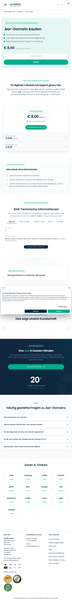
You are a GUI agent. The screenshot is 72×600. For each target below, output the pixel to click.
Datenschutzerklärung (56, 553)
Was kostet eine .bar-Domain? (36, 417)
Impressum (52, 546)
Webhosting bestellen (56, 543)
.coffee (44, 477)
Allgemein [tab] (12, 221)
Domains (21, 12)
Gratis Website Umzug (56, 560)
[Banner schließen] (69, 287)
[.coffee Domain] (44, 477)
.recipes (44, 488)
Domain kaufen (54, 539)
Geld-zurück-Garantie (56, 556)
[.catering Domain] (27, 477)
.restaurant (11, 500)
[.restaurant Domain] (11, 500)
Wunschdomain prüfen (36, 127)
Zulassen (59, 311)
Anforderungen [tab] (24, 221)
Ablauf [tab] (50, 221)
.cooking (11, 511)
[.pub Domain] (27, 488)
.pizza (11, 488)
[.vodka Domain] (27, 500)
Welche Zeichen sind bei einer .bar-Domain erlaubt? (36, 425)
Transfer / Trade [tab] (38, 221)
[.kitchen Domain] (60, 477)
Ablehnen (36, 311)
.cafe (11, 477)
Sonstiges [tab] (60, 221)
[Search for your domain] (36, 55)
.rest (60, 488)
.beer (60, 500)
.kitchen (60, 477)
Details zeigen (62, 307)
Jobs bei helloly (54, 563)
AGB (50, 549)
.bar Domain (30, 12)
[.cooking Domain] (11, 511)
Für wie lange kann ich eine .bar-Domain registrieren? (36, 432)
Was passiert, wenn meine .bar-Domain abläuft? (36, 446)
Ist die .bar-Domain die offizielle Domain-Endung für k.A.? (36, 439)
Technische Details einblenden (36, 246)
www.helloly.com (9, 12)
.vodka (27, 500)
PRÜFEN (36, 62)
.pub (27, 488)
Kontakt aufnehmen (36, 366)
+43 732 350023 (31, 540)
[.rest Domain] (60, 488)
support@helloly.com (33, 546)
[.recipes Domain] (44, 488)
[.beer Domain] (60, 500)
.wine (44, 500)
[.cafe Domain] (11, 477)
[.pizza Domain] (11, 488)
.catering (27, 477)
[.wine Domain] (44, 500)
